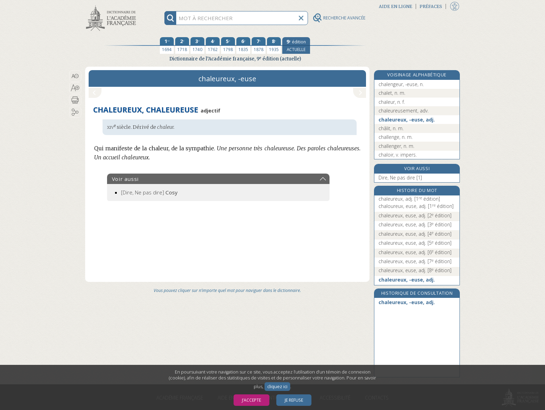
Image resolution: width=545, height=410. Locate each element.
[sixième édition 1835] (243, 45)
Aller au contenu (112, 6)
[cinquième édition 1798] (228, 45)
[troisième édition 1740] (197, 45)
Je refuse (294, 400)
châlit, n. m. (391, 128)
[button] (75, 76)
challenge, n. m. (396, 137)
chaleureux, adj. (409, 198)
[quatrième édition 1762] (213, 45)
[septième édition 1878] (259, 45)
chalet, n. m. (392, 93)
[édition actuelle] (296, 45)
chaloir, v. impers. (398, 154)
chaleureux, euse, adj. (415, 215)
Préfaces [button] (431, 6)
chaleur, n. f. (392, 102)
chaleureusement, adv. (404, 110)
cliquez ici (277, 387)
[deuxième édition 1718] (182, 45)
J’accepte (251, 400)
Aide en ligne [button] (395, 6)
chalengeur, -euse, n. (401, 84)
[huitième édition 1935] (274, 45)
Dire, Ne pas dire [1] (400, 177)
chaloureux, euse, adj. (416, 206)
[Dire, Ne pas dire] (149, 192)
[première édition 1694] (167, 45)
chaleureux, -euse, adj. (407, 119)
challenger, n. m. (396, 146)
